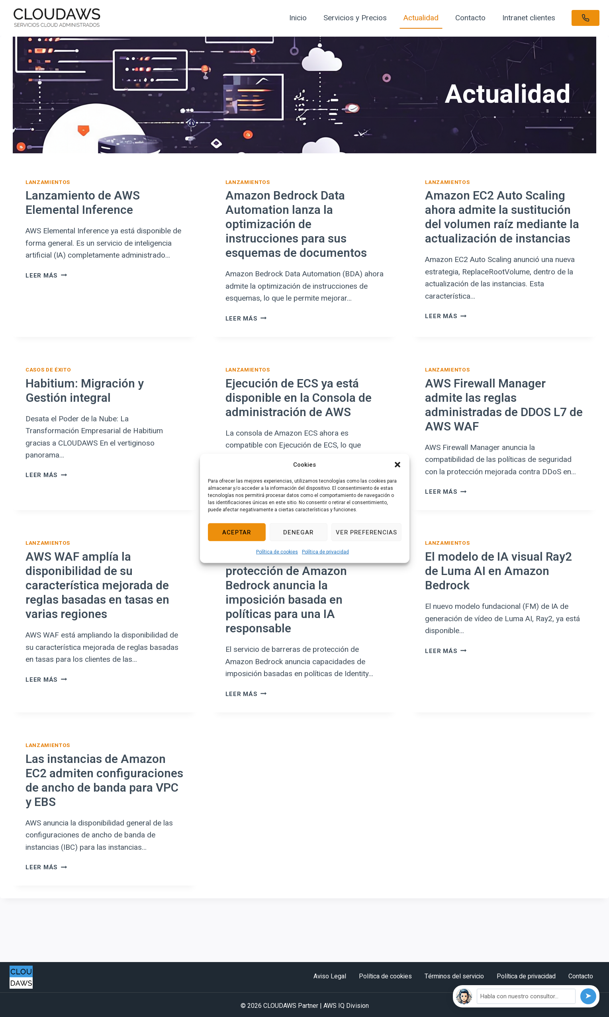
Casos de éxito (48, 370)
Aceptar (236, 532)
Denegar (298, 532)
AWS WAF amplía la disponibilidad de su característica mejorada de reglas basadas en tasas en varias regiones (97, 585)
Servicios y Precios (355, 17)
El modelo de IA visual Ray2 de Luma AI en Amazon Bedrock (498, 571)
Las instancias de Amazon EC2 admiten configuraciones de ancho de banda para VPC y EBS (104, 781)
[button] (397, 465)
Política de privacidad (325, 552)
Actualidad (421, 17)
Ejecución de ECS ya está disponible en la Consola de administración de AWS (298, 398)
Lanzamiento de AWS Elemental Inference (82, 203)
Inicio (298, 17)
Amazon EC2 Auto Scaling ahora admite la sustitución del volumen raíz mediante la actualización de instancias (502, 217)
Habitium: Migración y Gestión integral (84, 391)
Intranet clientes (528, 17)
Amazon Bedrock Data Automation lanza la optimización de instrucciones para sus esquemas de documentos (296, 224)
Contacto (470, 17)
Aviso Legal (329, 976)
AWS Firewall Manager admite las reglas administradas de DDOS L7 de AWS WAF (504, 405)
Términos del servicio (454, 976)
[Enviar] (588, 996)
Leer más (46, 275)
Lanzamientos (47, 182)
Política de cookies (277, 552)
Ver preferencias (366, 532)
